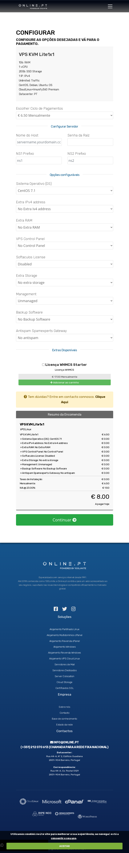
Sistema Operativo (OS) (34, 184)
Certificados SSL (64, 688)
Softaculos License (30, 257)
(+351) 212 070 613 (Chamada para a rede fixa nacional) (64, 747)
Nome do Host (27, 135)
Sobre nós (64, 706)
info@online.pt (64, 742)
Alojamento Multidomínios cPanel (64, 635)
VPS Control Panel (30, 239)
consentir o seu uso (63, 838)
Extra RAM (24, 220)
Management (26, 294)
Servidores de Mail (64, 664)
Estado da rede (64, 724)
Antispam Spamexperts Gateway (41, 331)
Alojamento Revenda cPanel (64, 641)
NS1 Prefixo (25, 154)
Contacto (65, 712)
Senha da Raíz (78, 135)
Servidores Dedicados (64, 670)
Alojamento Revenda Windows (64, 652)
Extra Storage (26, 276)
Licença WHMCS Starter (64, 365)
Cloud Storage (64, 682)
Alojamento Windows (64, 646)
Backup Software (29, 312)
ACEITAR (64, 846)
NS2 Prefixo (76, 154)
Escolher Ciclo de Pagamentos (39, 108)
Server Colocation (64, 676)
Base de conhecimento (64, 718)
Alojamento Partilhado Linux (64, 629)
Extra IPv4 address (30, 202)
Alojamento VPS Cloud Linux (64, 658)
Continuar (64, 520)
